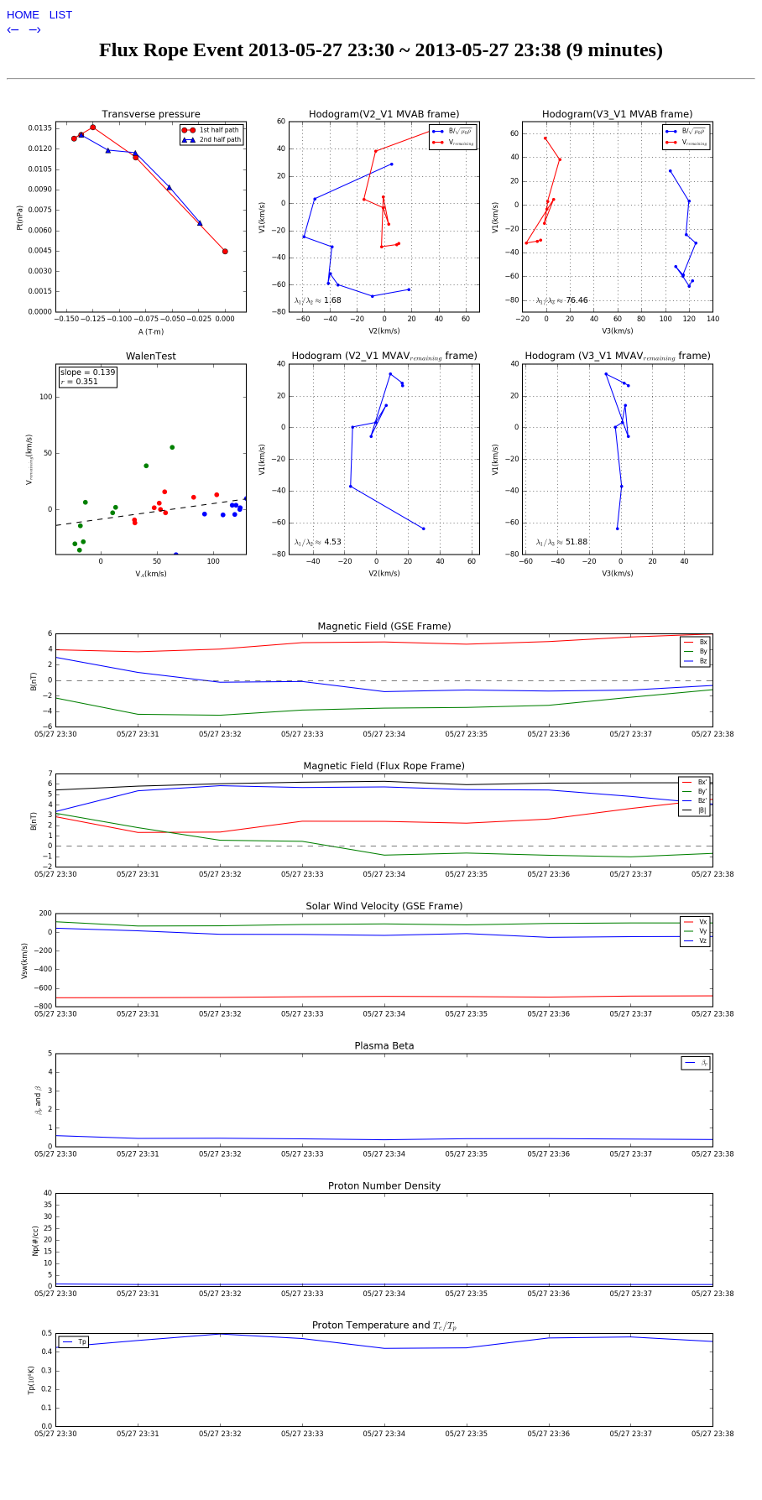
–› (35, 29)
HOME (25, 14)
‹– (15, 29)
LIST (61, 14)
